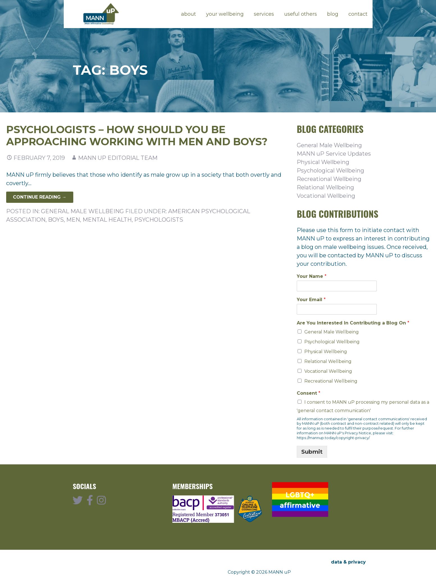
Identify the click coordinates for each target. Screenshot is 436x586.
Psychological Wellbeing (330, 170)
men (73, 219)
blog (332, 14)
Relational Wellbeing (325, 187)
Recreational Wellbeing (329, 179)
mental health (107, 219)
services (264, 14)
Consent (308, 393)
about (188, 14)
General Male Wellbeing (82, 211)
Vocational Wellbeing (326, 195)
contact (357, 14)
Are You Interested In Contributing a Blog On (353, 323)
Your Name (312, 276)
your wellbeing (225, 14)
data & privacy (348, 562)
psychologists (158, 219)
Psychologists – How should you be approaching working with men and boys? (137, 135)
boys (56, 219)
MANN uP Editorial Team (117, 158)
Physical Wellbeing (323, 162)
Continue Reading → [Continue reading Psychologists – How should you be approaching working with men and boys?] (40, 197)
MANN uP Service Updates (334, 153)
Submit (312, 451)
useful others (300, 14)
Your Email (311, 299)
